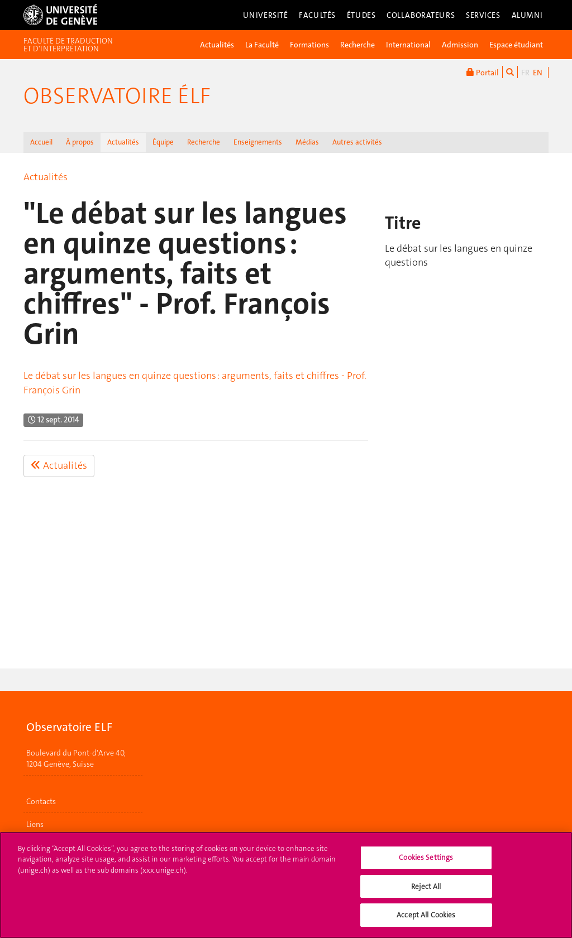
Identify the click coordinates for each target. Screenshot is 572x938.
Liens (35, 824)
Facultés (317, 15)
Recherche (357, 45)
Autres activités (357, 142)
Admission (460, 45)
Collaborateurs (421, 15)
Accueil (41, 142)
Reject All (426, 892)
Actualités (217, 45)
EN (537, 73)
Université (265, 15)
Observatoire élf (117, 96)
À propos (80, 142)
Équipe (163, 142)
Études (361, 15)
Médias (307, 142)
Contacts (41, 801)
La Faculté (262, 45)
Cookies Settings (426, 863)
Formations (309, 45)
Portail (482, 72)
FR (525, 73)
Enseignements (257, 142)
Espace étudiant (516, 45)
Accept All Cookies (426, 921)
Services (483, 15)
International (408, 45)
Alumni (527, 15)
